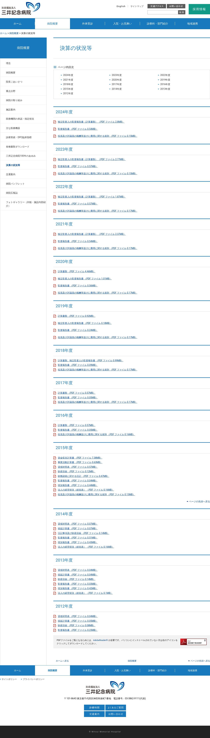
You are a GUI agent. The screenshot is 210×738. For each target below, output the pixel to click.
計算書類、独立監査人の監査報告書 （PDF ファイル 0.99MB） (90, 360)
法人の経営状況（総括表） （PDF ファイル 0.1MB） (85, 593)
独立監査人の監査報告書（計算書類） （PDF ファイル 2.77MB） (92, 159)
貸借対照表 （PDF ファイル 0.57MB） (78, 467)
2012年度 (68, 93)
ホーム (18, 23)
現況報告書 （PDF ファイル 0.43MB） (78, 542)
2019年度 (165, 79)
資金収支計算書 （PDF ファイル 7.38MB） (80, 457)
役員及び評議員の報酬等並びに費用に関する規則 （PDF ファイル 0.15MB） (97, 136)
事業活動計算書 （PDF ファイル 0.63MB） (80, 462)
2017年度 (117, 84)
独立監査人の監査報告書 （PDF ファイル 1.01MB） (85, 278)
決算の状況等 (13, 165)
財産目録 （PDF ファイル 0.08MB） (76, 625)
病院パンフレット (15, 183)
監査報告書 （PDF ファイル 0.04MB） (78, 480)
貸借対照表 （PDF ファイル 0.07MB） (78, 523)
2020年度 (117, 79)
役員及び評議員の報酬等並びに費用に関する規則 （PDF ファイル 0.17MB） (97, 211)
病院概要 (52, 23)
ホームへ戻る (62, 661)
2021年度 (68, 79)
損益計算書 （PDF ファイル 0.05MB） (78, 621)
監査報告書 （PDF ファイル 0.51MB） (78, 537)
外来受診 (87, 23)
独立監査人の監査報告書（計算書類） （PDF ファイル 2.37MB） (92, 234)
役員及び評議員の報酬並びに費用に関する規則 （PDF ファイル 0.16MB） (96, 434)
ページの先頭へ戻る (199, 501)
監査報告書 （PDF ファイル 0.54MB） (78, 129)
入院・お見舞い (122, 23)
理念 (8, 63)
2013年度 (165, 89)
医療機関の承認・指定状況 (20, 118)
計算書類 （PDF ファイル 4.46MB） (76, 271)
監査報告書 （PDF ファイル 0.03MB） (78, 584)
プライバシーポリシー (33, 679)
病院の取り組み (14, 100)
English (121, 6)
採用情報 (199, 9)
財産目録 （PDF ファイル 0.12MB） (76, 471)
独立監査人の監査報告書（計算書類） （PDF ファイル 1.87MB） (92, 196)
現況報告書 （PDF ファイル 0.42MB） (78, 588)
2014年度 (117, 89)
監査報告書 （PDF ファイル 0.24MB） (78, 330)
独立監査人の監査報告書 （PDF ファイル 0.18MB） (85, 323)
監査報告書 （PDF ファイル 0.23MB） (78, 630)
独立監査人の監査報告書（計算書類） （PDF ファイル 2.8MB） (91, 121)
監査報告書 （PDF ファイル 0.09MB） (78, 365)
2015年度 (68, 89)
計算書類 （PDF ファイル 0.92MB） (76, 316)
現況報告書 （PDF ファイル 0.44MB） (78, 485)
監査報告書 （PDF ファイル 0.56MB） (78, 285)
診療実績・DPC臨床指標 (19, 137)
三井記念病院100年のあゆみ (21, 155)
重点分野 (10, 91)
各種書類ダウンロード (17, 146)
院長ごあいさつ (14, 81)
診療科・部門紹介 (157, 23)
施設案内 (10, 109)
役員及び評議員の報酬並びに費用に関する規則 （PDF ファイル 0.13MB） (96, 494)
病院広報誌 (12, 193)
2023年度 (117, 75)
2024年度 (68, 75)
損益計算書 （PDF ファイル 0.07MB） (78, 528)
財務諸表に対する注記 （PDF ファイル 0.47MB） (83, 476)
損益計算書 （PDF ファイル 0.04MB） (78, 574)
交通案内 (10, 174)
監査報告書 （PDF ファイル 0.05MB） (78, 397)
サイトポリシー (9, 679)
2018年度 (68, 84)
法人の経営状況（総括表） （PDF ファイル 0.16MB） (86, 489)
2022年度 (165, 75)
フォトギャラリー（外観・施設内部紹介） (26, 204)
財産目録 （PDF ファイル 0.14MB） (76, 579)
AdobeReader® (100, 640)
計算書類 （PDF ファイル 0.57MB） (76, 393)
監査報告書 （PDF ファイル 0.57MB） (78, 166)
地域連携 (192, 23)
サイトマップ (137, 6)
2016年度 (165, 84)
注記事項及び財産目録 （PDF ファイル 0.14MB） (83, 533)
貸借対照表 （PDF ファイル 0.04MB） (78, 570)
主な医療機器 (13, 128)
